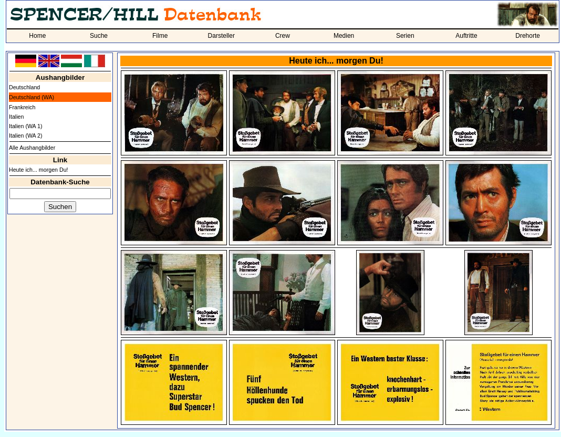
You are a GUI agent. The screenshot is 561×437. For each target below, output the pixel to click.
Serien (405, 35)
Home (37, 35)
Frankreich (22, 107)
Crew (282, 35)
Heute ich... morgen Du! (38, 170)
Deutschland (24, 87)
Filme (160, 35)
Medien (344, 35)
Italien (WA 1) (26, 126)
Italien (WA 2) (26, 135)
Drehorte (527, 35)
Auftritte (466, 35)
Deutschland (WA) (31, 97)
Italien (16, 116)
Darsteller (221, 35)
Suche (99, 35)
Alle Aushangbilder (32, 147)
